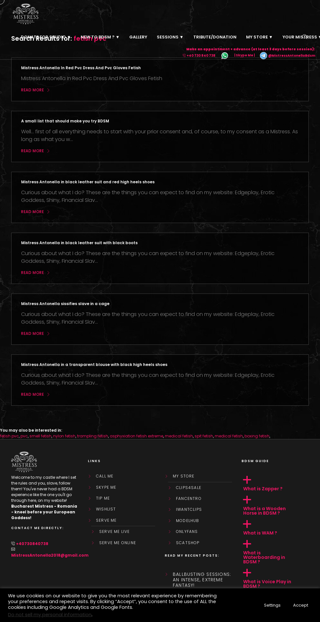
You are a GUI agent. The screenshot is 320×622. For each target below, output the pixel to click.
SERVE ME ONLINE (117, 543)
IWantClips (189, 509)
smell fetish (40, 436)
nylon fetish (64, 436)
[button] (275, 484)
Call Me (104, 476)
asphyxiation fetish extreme (136, 436)
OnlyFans (187, 531)
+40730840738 (32, 543)
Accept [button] (300, 605)
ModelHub (187, 520)
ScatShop (188, 543)
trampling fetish (92, 436)
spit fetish (204, 436)
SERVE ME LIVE (114, 531)
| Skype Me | (244, 55)
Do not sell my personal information (50, 614)
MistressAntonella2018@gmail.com (50, 555)
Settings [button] (272, 605)
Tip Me (103, 498)
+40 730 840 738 (201, 55)
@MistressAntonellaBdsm (287, 55)
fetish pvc (9, 436)
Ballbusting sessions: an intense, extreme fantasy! (202, 580)
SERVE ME (106, 520)
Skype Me (106, 487)
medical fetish (179, 436)
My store (184, 476)
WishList (106, 509)
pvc (24, 436)
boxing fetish (256, 436)
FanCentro (189, 498)
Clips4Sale (188, 487)
